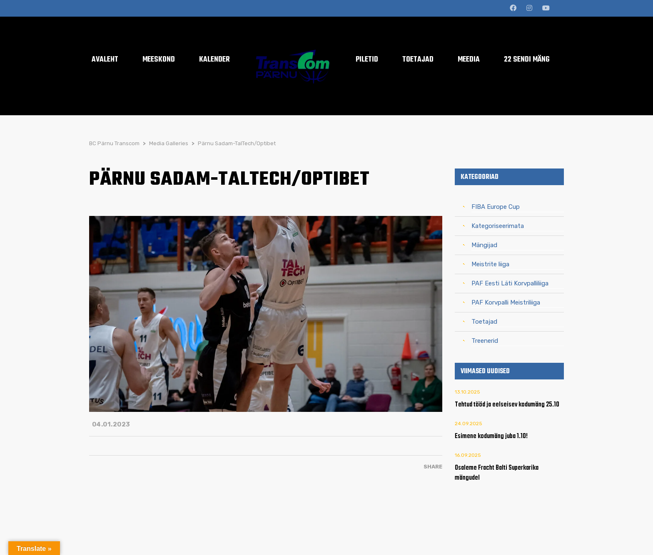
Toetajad (484, 321)
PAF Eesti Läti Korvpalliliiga (509, 283)
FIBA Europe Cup (495, 207)
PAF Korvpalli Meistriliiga (505, 302)
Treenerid (484, 340)
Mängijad (484, 245)
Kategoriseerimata (497, 226)
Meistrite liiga (490, 264)
